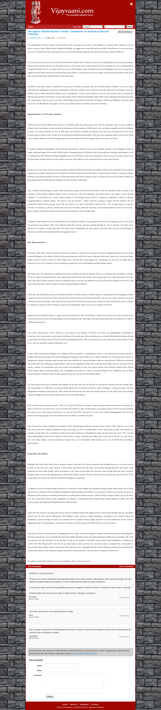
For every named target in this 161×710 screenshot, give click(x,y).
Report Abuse (124, 597)
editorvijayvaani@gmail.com (85, 653)
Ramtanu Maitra (35, 38)
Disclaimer (84, 704)
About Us (73, 704)
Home (30, 27)
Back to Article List (125, 32)
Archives (94, 704)
